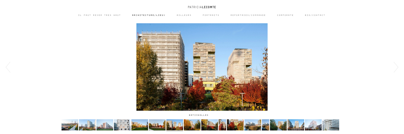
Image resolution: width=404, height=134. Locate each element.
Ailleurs (184, 15)
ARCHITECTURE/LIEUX (149, 15)
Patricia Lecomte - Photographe (202, 7)
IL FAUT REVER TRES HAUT (99, 15)
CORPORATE (285, 15)
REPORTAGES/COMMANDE (248, 15)
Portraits (211, 15)
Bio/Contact (315, 15)
